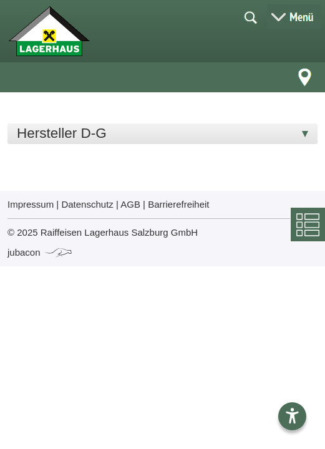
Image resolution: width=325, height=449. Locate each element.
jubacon (40, 252)
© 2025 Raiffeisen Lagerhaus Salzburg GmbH (102, 232)
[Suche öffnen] (250, 16)
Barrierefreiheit (178, 204)
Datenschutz (87, 204)
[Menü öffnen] (294, 16)
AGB (130, 204)
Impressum (30, 204)
